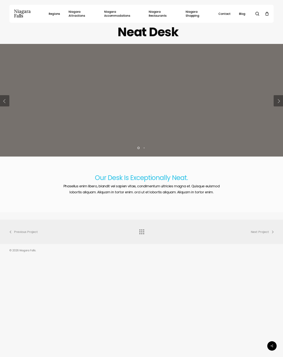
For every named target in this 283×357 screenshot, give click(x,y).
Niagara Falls (22, 13)
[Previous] (4, 100)
